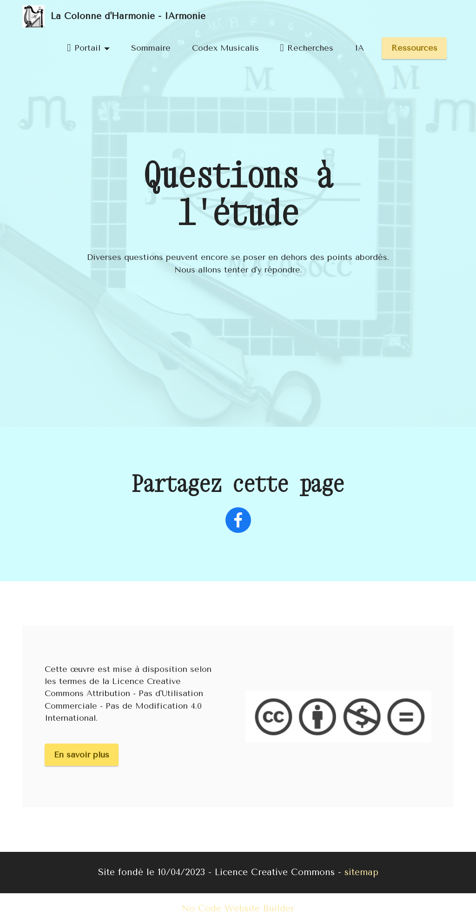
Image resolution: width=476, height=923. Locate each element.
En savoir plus (81, 754)
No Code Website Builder (238, 908)
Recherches (306, 48)
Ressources (414, 48)
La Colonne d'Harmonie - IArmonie (128, 16)
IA (359, 48)
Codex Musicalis (225, 48)
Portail (83, 48)
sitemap (361, 872)
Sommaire (151, 48)
